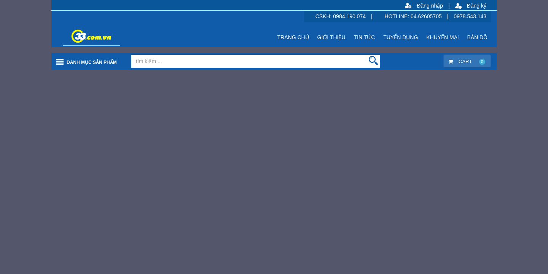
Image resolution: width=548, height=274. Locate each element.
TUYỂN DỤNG (400, 37)
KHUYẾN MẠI (442, 37)
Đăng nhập (430, 6)
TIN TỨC (364, 37)
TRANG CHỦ (293, 37)
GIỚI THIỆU (331, 37)
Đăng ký (476, 6)
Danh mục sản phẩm (92, 62)
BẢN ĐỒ (477, 37)
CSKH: (324, 16)
